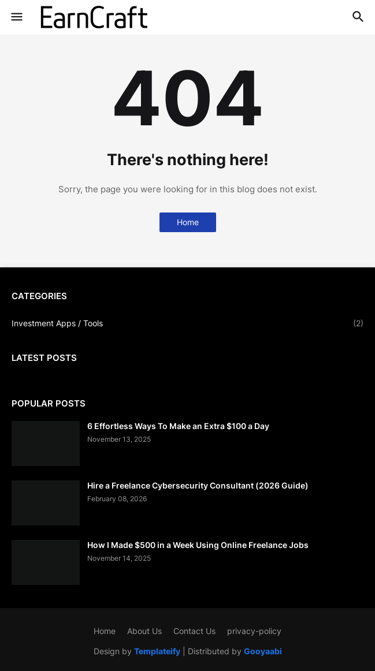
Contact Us (194, 631)
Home (188, 222)
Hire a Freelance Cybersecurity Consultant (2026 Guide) (198, 485)
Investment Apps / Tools (187, 323)
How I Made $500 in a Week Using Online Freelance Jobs (198, 545)
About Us (144, 631)
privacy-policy (254, 631)
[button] (16, 17)
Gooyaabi (263, 651)
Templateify (157, 651)
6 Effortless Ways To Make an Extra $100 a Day (178, 426)
